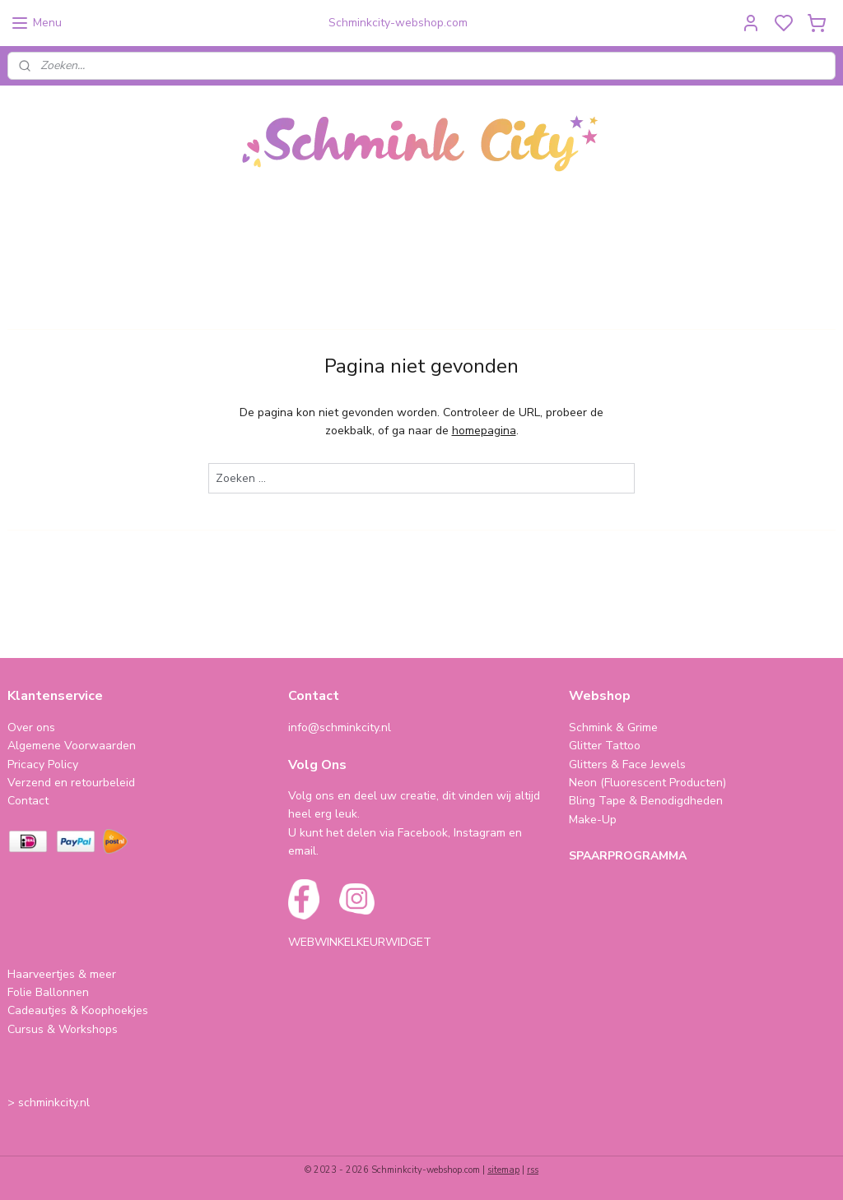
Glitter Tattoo (604, 745)
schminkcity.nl (54, 1102)
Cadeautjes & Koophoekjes (77, 1010)
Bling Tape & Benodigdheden (646, 800)
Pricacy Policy (42, 764)
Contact (28, 800)
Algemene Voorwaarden (71, 745)
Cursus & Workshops (62, 1029)
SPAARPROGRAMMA (628, 856)
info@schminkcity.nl (339, 727)
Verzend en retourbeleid (71, 782)
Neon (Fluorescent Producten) (647, 782)
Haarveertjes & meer (61, 974)
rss (532, 1170)
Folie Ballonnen (48, 992)
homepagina (484, 430)
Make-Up (593, 819)
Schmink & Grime (613, 727)
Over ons (31, 727)
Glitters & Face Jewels (627, 764)
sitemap (503, 1170)
